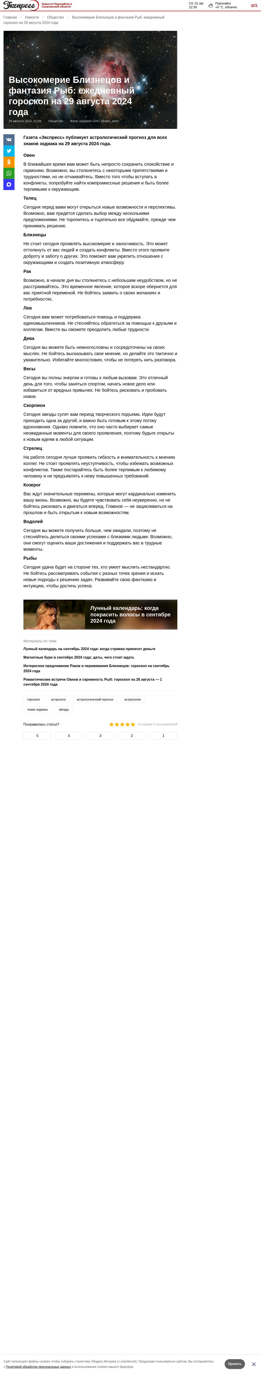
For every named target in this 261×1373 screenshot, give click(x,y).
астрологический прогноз (95, 699)
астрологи (58, 699)
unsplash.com (88, 121)
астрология (132, 699)
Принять (234, 1364)
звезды (64, 709)
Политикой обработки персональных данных (38, 1367)
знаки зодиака (37, 709)
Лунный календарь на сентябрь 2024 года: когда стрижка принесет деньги (89, 649)
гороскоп (33, 699)
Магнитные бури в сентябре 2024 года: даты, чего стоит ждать (78, 657)
